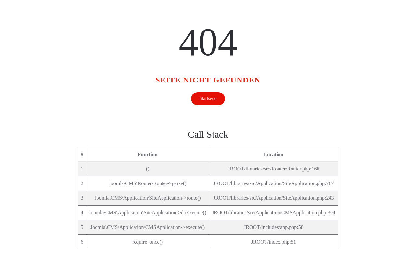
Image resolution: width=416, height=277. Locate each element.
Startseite (208, 98)
